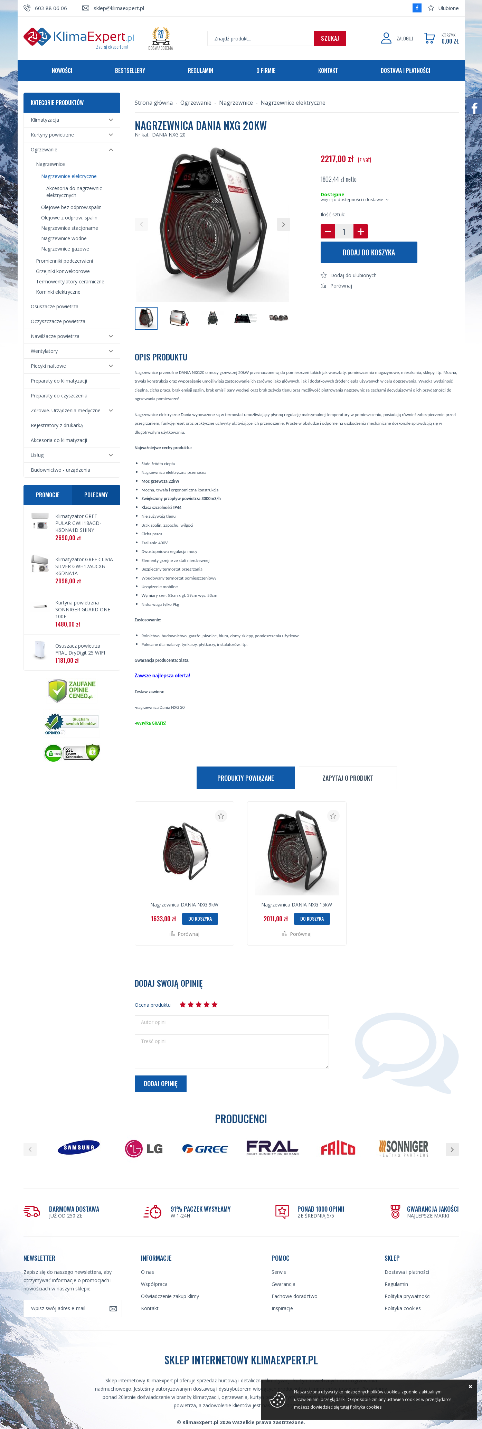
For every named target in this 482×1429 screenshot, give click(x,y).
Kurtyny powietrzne (52, 134)
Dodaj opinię (161, 1083)
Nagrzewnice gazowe (65, 248)
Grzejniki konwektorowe (63, 271)
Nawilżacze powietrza (55, 336)
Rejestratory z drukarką (57, 425)
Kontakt (328, 70)
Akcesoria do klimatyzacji (59, 440)
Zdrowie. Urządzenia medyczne (66, 410)
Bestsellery (130, 70)
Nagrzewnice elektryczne (69, 176)
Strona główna (154, 102)
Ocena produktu (153, 1005)
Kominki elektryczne (58, 292)
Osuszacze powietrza (54, 306)
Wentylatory (44, 351)
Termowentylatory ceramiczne (70, 281)
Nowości (62, 70)
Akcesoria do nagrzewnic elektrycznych (74, 191)
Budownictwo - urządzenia (60, 470)
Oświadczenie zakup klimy (170, 1296)
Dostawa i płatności (405, 70)
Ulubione (448, 7)
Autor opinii (154, 1022)
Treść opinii (154, 1041)
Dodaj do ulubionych (353, 275)
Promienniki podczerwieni (64, 260)
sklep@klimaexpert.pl (119, 7)
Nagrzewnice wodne (64, 238)
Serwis (279, 1272)
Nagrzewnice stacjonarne (69, 228)
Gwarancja (283, 1284)
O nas (147, 1272)
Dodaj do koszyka (369, 252)
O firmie (265, 70)
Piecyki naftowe (48, 366)
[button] (141, 224)
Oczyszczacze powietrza (58, 321)
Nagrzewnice (50, 164)
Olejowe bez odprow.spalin (71, 207)
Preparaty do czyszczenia (59, 395)
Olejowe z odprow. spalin (69, 217)
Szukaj (330, 38)
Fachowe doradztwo (295, 1296)
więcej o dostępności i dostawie (352, 200)
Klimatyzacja (45, 119)
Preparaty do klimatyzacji (59, 380)
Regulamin (200, 70)
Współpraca (154, 1284)
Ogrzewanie (44, 149)
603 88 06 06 (51, 7)
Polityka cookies (403, 1308)
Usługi (38, 455)
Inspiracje (282, 1308)
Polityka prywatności (408, 1296)
